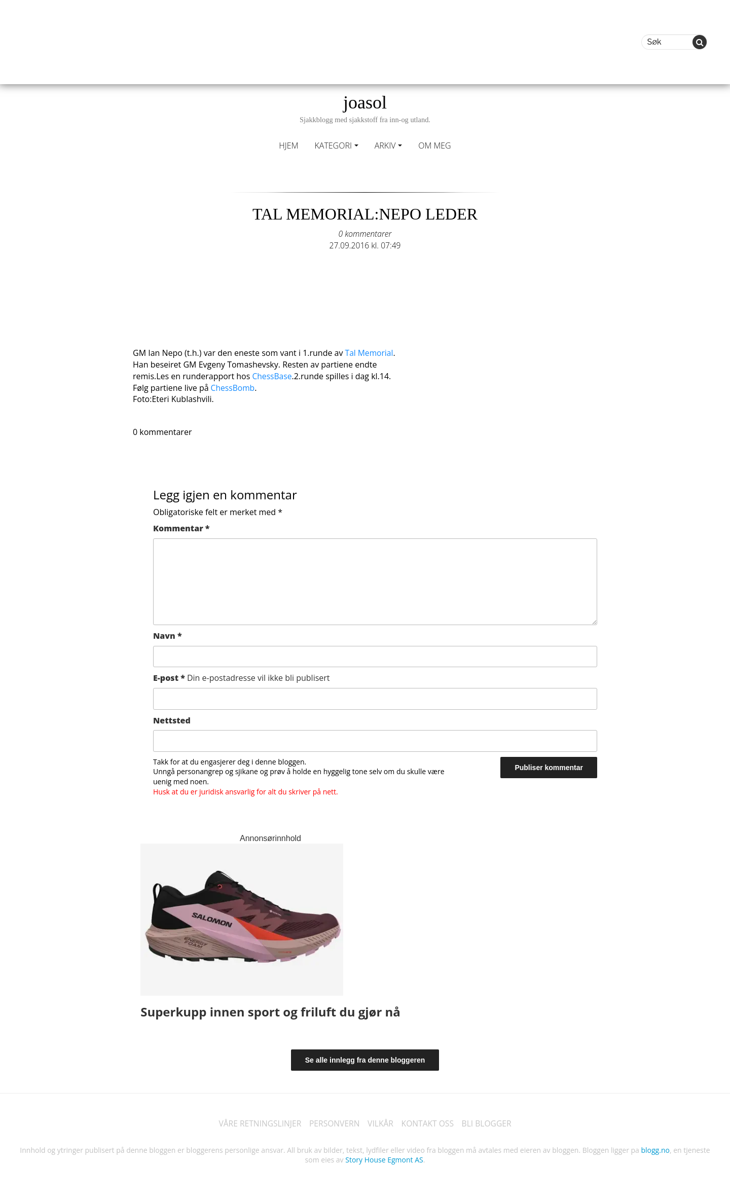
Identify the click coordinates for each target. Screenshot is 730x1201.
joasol (365, 108)
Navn (167, 634)
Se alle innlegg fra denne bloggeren (365, 1059)
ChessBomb (232, 386)
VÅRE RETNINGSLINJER (257, 1123)
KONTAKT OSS (429, 1123)
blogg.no (655, 1149)
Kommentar (181, 527)
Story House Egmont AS (384, 1159)
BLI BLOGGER (489, 1123)
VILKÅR (381, 1123)
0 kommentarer (365, 233)
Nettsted (172, 718)
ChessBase (272, 375)
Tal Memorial (368, 352)
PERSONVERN (333, 1123)
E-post (241, 676)
